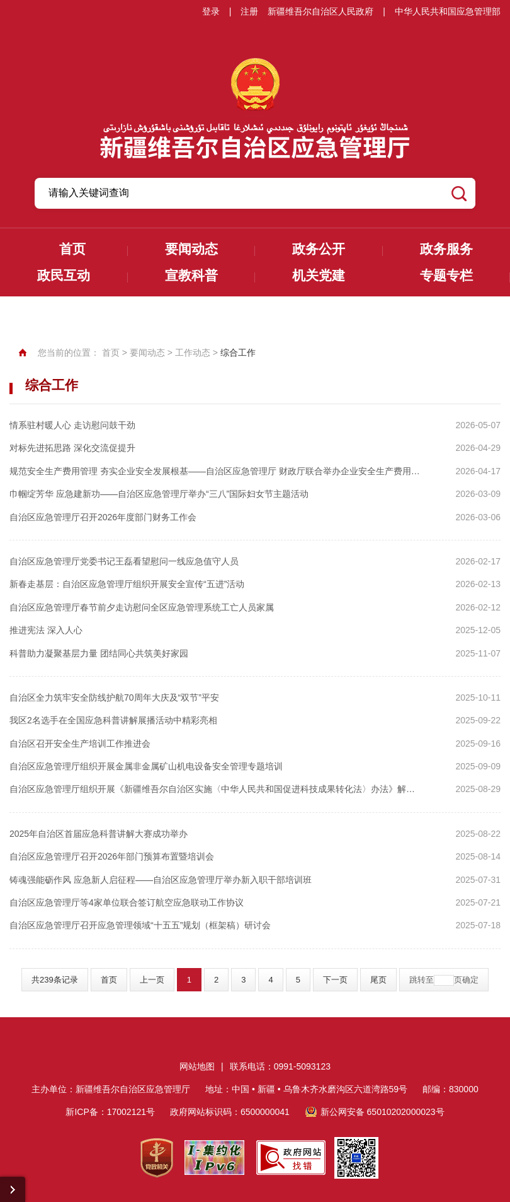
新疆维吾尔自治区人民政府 (320, 11)
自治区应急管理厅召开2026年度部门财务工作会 (102, 517)
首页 (72, 249)
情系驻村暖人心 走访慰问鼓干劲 (72, 425)
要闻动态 (191, 249)
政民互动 (63, 275)
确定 (470, 979)
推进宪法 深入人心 (45, 630)
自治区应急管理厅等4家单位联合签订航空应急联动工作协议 (126, 902)
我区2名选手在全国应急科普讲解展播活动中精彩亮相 (113, 720)
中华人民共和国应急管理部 (448, 11)
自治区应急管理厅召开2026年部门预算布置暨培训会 (111, 856)
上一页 (152, 979)
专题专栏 (446, 275)
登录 (211, 11)
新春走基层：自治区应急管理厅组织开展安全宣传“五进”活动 (126, 584)
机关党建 (318, 275)
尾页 (378, 979)
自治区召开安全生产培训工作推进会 (79, 743)
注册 (249, 11)
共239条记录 (54, 979)
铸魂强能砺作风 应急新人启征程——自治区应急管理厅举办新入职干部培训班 (160, 880)
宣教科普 (191, 275)
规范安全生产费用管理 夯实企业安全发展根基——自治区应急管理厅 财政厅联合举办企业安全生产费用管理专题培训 (215, 471)
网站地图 (197, 1066)
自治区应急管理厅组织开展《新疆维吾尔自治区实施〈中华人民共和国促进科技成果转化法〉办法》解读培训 (215, 789)
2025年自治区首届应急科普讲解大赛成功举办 (98, 834)
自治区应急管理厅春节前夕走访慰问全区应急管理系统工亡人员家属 (141, 607)
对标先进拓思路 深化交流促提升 (72, 448)
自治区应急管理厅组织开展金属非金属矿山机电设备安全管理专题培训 (146, 766)
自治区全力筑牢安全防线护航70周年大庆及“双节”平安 (114, 697)
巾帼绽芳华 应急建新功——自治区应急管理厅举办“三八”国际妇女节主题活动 (159, 494)
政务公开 (318, 249)
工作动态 (192, 352)
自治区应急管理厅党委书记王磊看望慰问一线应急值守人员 (124, 561)
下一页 (335, 979)
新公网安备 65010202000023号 (382, 1112)
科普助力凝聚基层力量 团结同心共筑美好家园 (98, 653)
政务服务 (446, 249)
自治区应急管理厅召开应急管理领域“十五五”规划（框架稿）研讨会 (140, 925)
